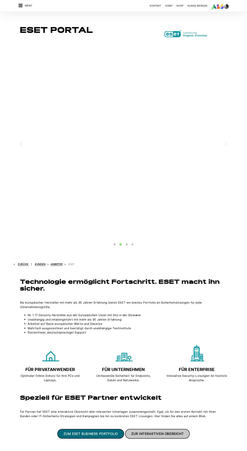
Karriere (20, 376)
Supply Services (61, 403)
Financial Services (62, 376)
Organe (20, 389)
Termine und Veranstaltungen (189, 246)
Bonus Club (93, 369)
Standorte (21, 403)
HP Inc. (125, 396)
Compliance (22, 369)
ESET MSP (101, 255)
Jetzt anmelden (182, 420)
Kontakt (155, 5)
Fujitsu (125, 382)
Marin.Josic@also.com (86, 332)
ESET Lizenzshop (33, 238)
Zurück (23, 37)
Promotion (101, 238)
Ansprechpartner (33, 246)
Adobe (125, 376)
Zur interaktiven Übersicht (157, 207)
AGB (43, 422)
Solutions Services (62, 396)
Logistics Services (62, 389)
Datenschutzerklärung (95, 422)
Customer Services (98, 376)
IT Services (58, 382)
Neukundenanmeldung (100, 382)
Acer (124, 369)
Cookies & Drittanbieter (63, 422)
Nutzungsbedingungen (142, 422)
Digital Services (61, 369)
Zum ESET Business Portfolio (90, 207)
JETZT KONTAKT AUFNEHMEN (189, 383)
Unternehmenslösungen (111, 246)
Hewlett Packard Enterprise (138, 389)
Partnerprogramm (180, 238)
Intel (124, 403)
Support (173, 255)
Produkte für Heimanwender (41, 255)
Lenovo (126, 409)
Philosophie (22, 396)
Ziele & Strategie (25, 409)
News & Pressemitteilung (31, 382)
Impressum (118, 422)
